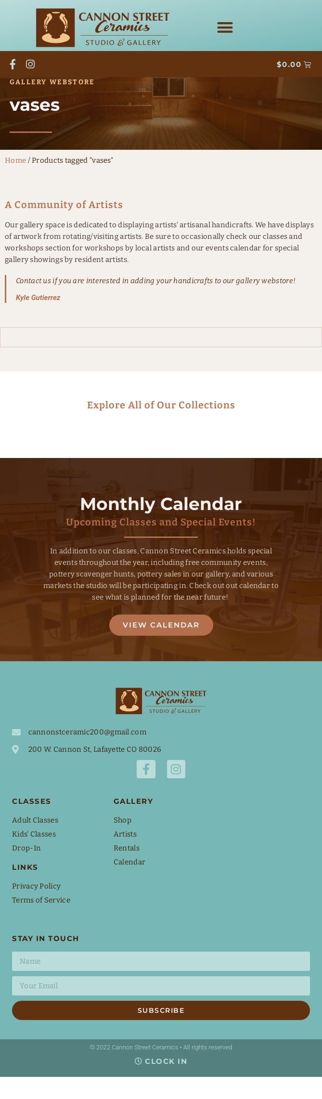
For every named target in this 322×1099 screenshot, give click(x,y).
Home (15, 182)
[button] (225, 27)
